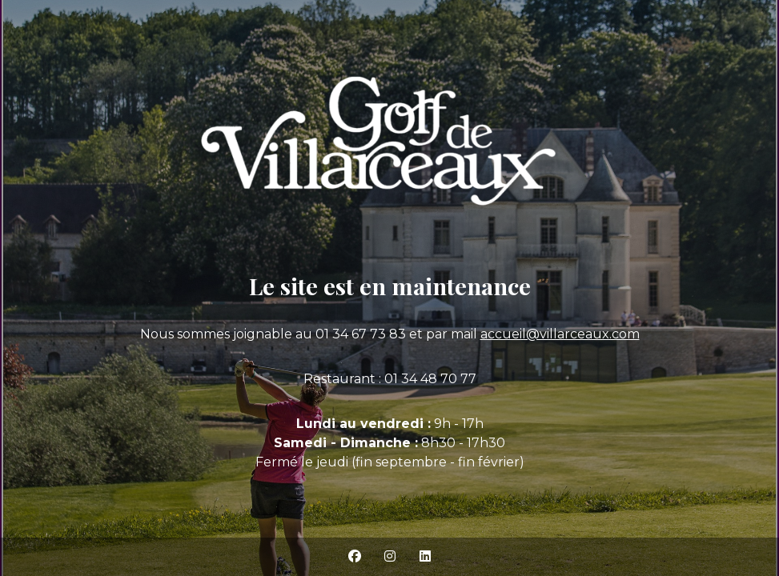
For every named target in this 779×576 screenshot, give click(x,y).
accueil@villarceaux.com (560, 334)
